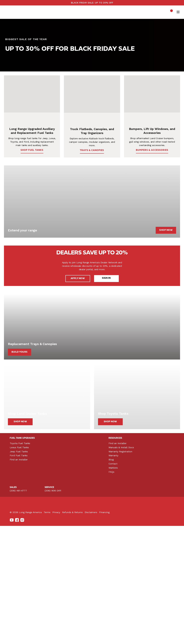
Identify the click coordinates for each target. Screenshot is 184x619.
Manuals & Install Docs (161, 517)
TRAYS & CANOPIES (92, 190)
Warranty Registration (161, 521)
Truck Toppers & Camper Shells (67, 513)
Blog (151, 529)
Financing (128, 613)
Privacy (80, 613)
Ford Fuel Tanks (19, 525)
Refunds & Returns (96, 613)
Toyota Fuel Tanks (20, 513)
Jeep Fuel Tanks (19, 521)
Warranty (154, 525)
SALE (83, 21)
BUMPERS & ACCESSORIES (149, 189)
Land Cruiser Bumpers (117, 513)
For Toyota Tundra (60, 529)
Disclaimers (114, 613)
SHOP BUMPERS (44, 85)
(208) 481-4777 (18, 560)
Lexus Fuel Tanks (19, 517)
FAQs (152, 541)
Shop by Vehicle (45, 16)
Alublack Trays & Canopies (64, 517)
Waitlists (153, 537)
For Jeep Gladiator (60, 521)
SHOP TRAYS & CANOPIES (74, 85)
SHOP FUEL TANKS (18, 85)
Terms (70, 613)
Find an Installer (19, 529)
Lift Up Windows (114, 517)
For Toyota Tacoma (61, 525)
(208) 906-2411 (53, 560)
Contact (153, 533)
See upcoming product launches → (159, 8)
